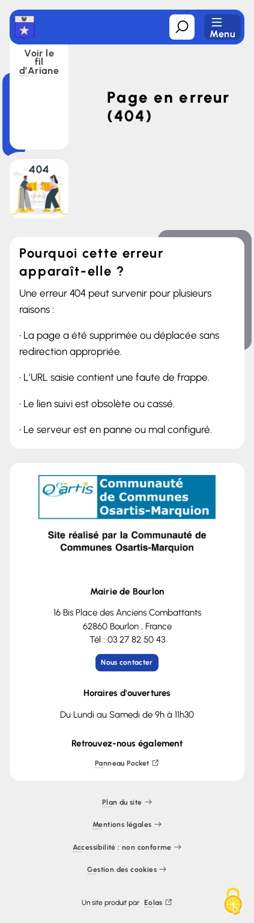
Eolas (158, 903)
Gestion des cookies (126, 870)
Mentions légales (127, 825)
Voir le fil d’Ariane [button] (39, 62)
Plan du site (127, 802)
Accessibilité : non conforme (127, 848)
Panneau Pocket (127, 763)
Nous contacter (127, 662)
